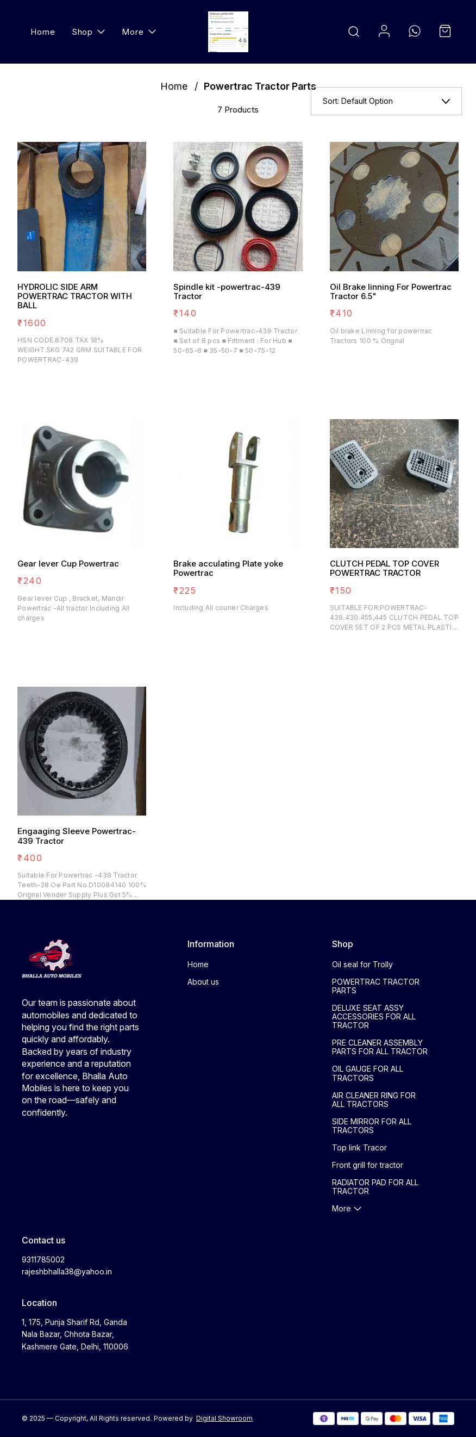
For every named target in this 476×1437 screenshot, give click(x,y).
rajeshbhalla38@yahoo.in (67, 1271)
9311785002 (43, 1259)
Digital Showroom (224, 1418)
